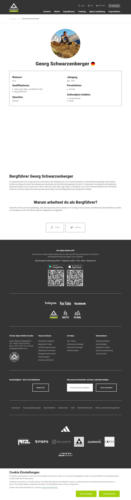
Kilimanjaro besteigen (75, 344)
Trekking (82, 11)
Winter (57, 11)
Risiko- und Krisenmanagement (108, 408)
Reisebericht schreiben (47, 350)
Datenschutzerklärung (49, 487)
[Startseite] (13, 7)
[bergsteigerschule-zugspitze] (65, 318)
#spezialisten (114, 11)
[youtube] (65, 305)
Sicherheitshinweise (85, 408)
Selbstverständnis (103, 341)
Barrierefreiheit (49, 408)
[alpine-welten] (53, 318)
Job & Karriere (101, 354)
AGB (72, 408)
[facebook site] (80, 305)
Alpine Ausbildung (97, 11)
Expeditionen (69, 11)
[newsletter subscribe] (106, 388)
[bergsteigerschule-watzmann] (77, 318)
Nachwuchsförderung (104, 350)
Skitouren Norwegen (75, 347)
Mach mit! (41, 388)
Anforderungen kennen (47, 347)
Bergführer (13, 19)
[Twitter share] (75, 227)
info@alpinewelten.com (18, 348)
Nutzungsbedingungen (32, 408)
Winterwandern (73, 350)
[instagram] (51, 305)
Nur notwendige (86, 494)
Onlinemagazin (44, 357)
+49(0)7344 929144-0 (21, 343)
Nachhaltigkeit (101, 344)
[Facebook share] (55, 227)
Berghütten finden (45, 344)
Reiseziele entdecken (46, 341)
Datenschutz (63, 408)
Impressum (15, 408)
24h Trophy (71, 341)
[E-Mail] (80, 388)
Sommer (47, 11)
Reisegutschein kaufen (47, 354)
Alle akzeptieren (109, 494)
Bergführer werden (103, 347)
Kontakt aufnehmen (46, 360)
